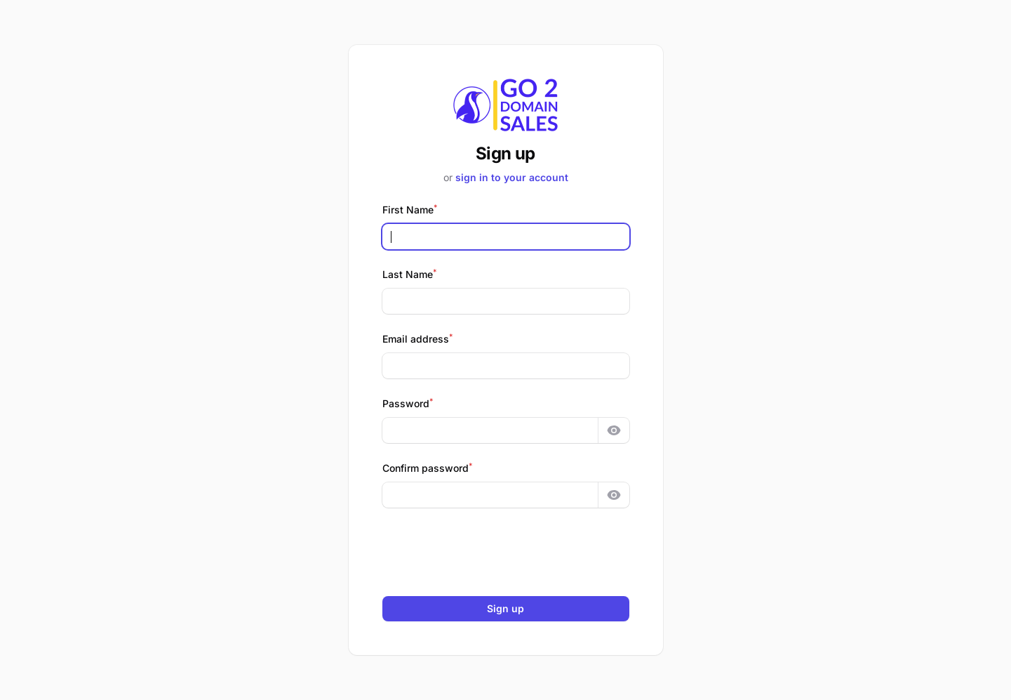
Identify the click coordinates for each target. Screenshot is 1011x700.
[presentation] (505, 551)
